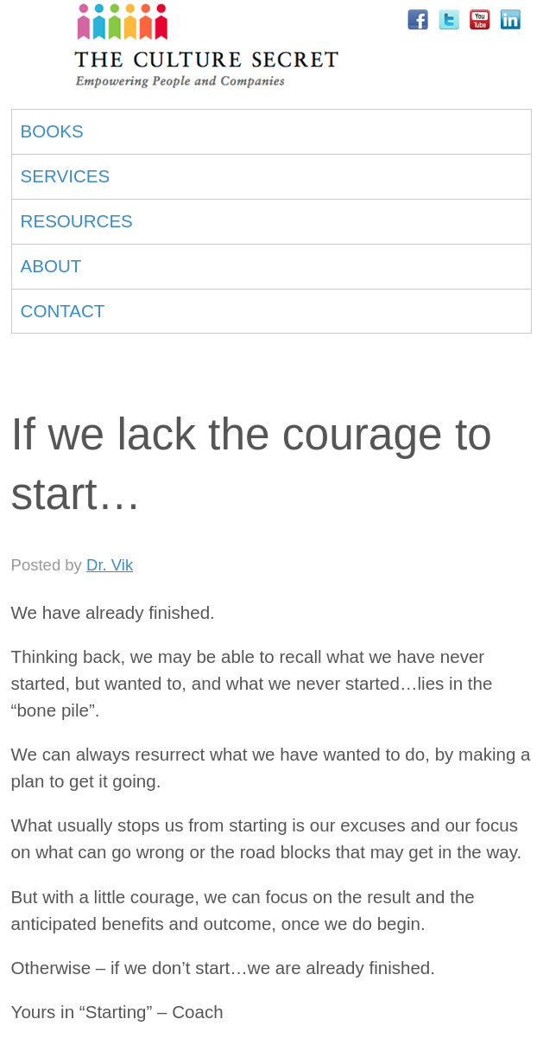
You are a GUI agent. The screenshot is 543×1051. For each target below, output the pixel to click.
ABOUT (51, 266)
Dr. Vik (109, 565)
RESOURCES (77, 221)
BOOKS (52, 131)
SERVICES (65, 176)
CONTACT (63, 311)
